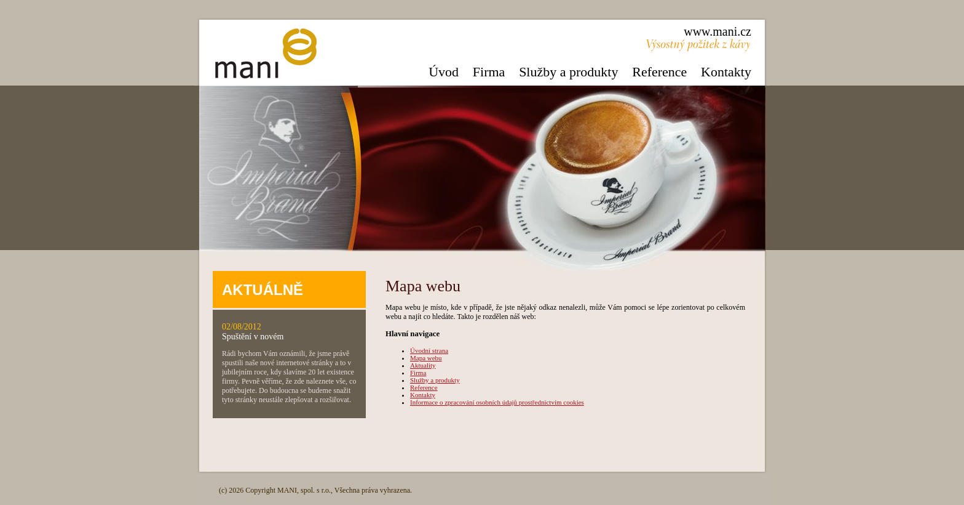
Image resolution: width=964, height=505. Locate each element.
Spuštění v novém (252, 336)
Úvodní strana (429, 350)
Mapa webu (426, 358)
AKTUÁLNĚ (262, 289)
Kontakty (726, 71)
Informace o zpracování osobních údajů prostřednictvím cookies (497, 402)
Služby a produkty (568, 71)
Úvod (444, 71)
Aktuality (423, 365)
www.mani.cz (717, 31)
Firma (489, 71)
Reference (659, 71)
